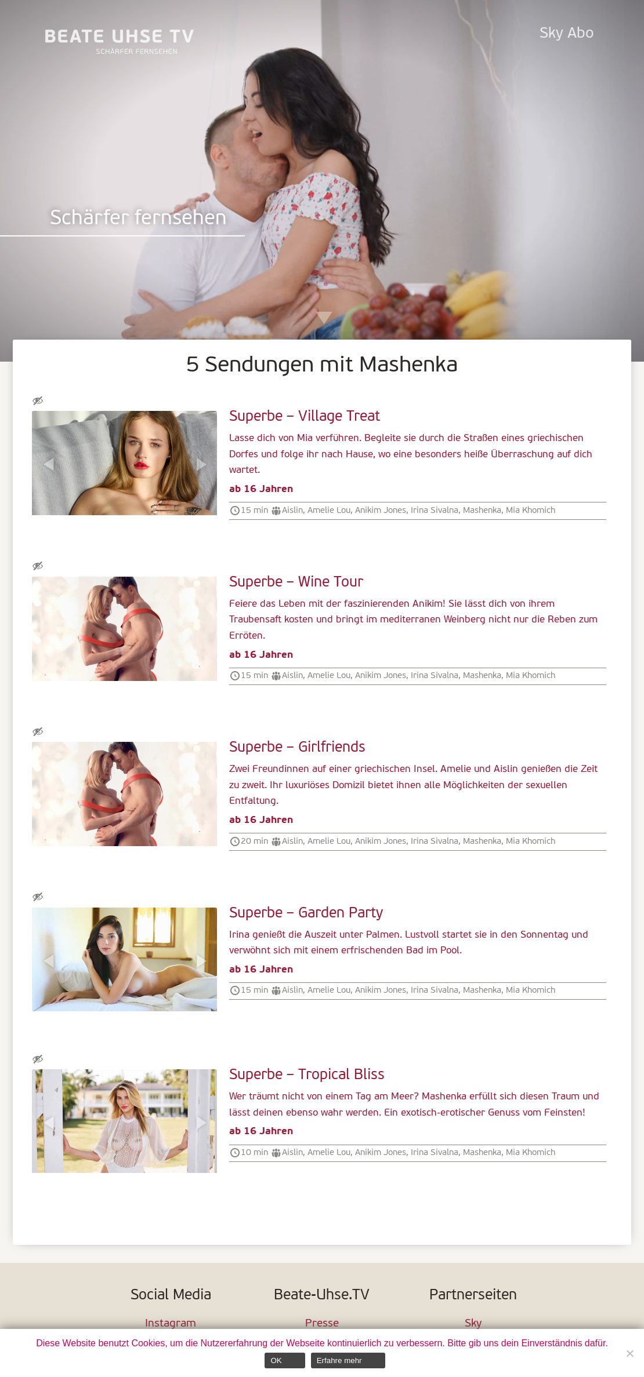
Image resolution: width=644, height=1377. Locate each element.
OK (275, 1360)
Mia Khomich (530, 510)
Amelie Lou (328, 510)
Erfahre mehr (339, 1360)
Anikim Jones (380, 510)
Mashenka (482, 510)
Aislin (292, 510)
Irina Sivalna (434, 510)
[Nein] (629, 1353)
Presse (322, 1323)
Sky (473, 1323)
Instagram (170, 1323)
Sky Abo (567, 34)
